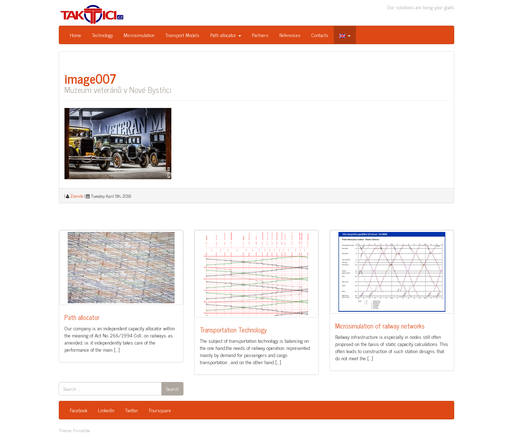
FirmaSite (81, 430)
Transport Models (182, 35)
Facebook (78, 410)
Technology (102, 35)
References (290, 35)
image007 (90, 78)
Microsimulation (139, 35)
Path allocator (225, 35)
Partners (260, 35)
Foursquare (160, 410)
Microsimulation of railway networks (380, 325)
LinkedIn (106, 410)
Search (172, 388)
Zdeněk (76, 196)
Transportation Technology (233, 329)
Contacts (319, 35)
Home (75, 35)
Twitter (131, 410)
